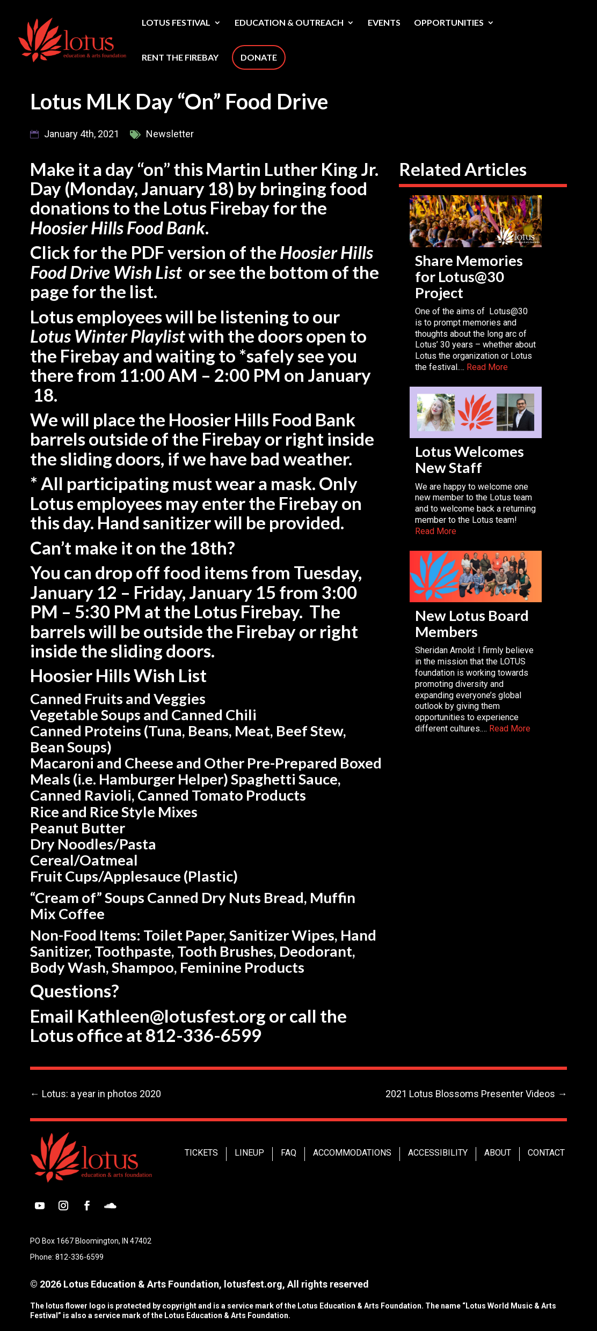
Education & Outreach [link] (289, 23)
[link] (98, 39)
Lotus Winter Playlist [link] (107, 335)
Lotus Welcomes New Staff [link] (469, 459)
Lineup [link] (249, 1153)
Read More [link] (487, 367)
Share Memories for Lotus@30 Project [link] (469, 276)
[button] (39, 1205)
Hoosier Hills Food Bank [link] (117, 227)
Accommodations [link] (352, 1153)
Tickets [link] (201, 1153)
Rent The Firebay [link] (180, 58)
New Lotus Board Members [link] (472, 623)
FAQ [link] (288, 1153)
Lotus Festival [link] (176, 23)
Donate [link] (259, 57)
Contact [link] (546, 1153)
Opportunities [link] (449, 23)
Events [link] (384, 23)
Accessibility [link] (438, 1153)
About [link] (497, 1153)
